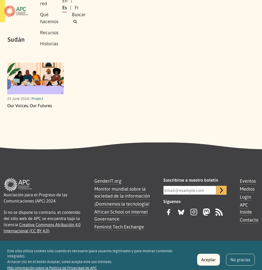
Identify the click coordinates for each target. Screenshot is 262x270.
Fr (211, 7)
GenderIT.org (107, 181)
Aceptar (208, 261)
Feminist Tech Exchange (119, 227)
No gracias (240, 261)
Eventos (248, 181)
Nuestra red (88, 5)
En (185, 7)
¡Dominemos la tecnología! (121, 204)
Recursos (153, 5)
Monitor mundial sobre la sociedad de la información (122, 192)
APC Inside (246, 208)
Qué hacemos (122, 5)
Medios (247, 189)
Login (245, 197)
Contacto (249, 220)
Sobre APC (57, 5)
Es (198, 7)
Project (37, 98)
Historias (56, 16)
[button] (205, 14)
